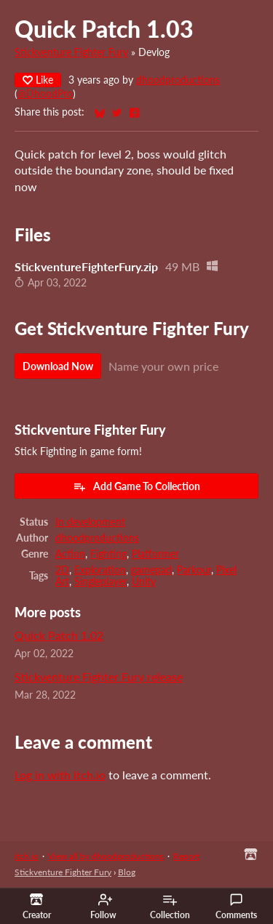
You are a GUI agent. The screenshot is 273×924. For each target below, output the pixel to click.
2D (62, 570)
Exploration (100, 570)
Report (186, 856)
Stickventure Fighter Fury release (99, 676)
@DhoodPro (45, 94)
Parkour (194, 570)
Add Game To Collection (136, 486)
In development (90, 522)
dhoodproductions (178, 80)
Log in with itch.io (60, 775)
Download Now (58, 366)
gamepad (151, 570)
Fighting (108, 554)
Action (70, 554)
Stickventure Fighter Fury (71, 52)
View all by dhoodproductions (106, 856)
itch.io (27, 856)
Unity (144, 581)
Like (38, 79)
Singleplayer (100, 581)
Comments (236, 906)
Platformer (155, 554)
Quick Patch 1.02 (59, 635)
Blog (126, 872)
